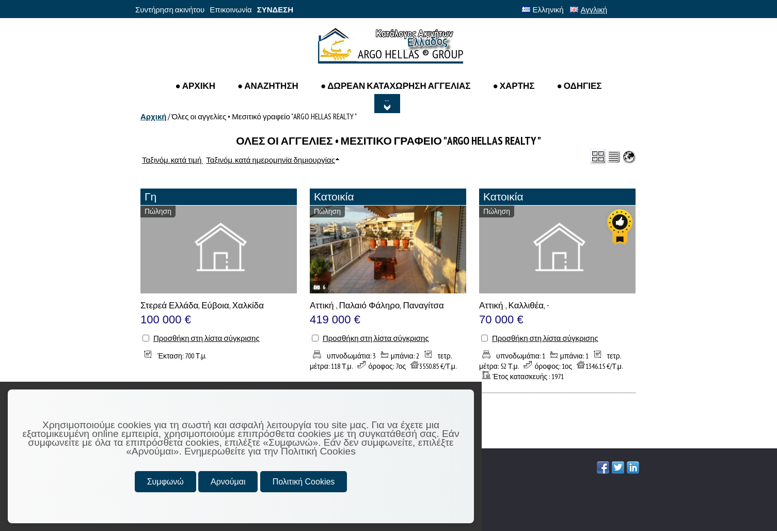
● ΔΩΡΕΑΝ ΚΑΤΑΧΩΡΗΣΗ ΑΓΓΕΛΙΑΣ (396, 85)
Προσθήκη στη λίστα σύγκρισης (206, 338)
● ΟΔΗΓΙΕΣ (579, 85)
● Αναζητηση (267, 85)
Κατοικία (334, 197)
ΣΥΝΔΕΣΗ (275, 9)
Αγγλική (588, 9)
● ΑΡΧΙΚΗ (195, 85)
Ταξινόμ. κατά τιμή (172, 160)
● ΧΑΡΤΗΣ (513, 85)
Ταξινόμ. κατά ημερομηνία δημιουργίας (270, 160)
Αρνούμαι (228, 481)
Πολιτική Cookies (304, 481)
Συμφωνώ (165, 481)
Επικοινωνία (230, 9)
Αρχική (153, 116)
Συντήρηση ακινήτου (169, 9)
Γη (150, 197)
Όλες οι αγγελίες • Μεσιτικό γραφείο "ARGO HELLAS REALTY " (263, 116)
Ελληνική (543, 9)
